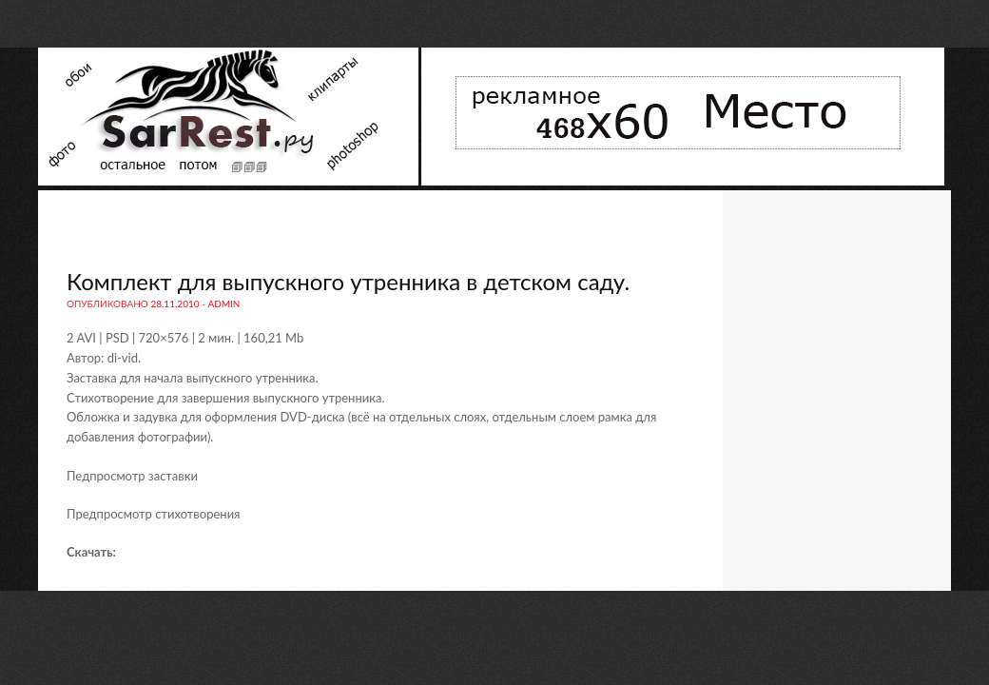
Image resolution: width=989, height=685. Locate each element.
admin (223, 303)
